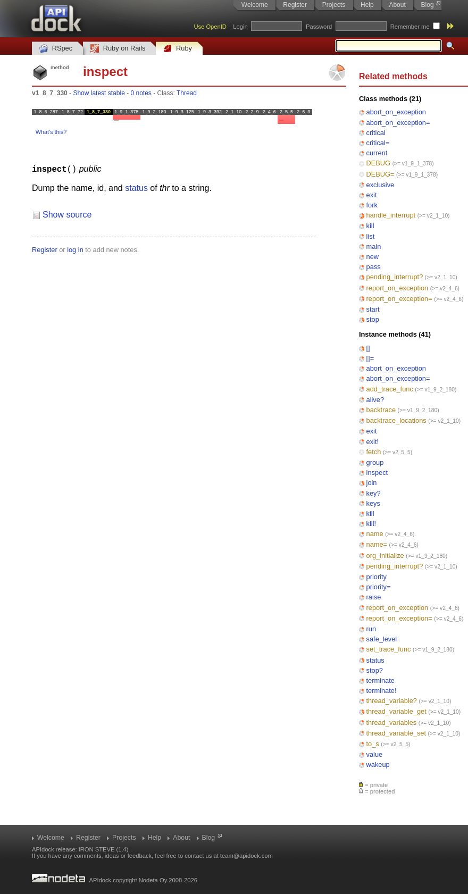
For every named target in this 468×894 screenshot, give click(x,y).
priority (376, 577)
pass (373, 267)
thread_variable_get (396, 711)
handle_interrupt (391, 215)
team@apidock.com (246, 856)
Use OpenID (210, 26)
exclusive (380, 185)
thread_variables (391, 722)
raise (373, 597)
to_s (372, 744)
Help (367, 5)
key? (373, 493)
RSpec (55, 48)
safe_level (381, 639)
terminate (380, 680)
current (377, 153)
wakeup (378, 764)
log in (75, 249)
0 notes (140, 93)
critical (376, 133)
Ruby (177, 48)
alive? (375, 400)
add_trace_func (389, 389)
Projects (333, 5)
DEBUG (378, 163)
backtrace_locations (396, 420)
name (374, 534)
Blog (427, 5)
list (370, 236)
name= (376, 544)
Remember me (410, 26)
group (375, 462)
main (373, 246)
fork (372, 205)
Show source (67, 214)
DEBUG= (380, 174)
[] (368, 348)
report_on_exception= (399, 299)
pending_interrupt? (394, 277)
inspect (377, 473)
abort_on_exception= (398, 123)
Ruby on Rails (117, 48)
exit (371, 195)
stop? (374, 670)
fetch (373, 452)
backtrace (381, 410)
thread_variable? (391, 701)
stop (372, 319)
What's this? (51, 132)
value (374, 754)
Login (240, 26)
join (371, 483)
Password (319, 26)
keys (373, 503)
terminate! (381, 691)
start (373, 309)
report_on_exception (397, 288)
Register (295, 5)
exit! (372, 442)
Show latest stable (98, 93)
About (397, 5)
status (375, 660)
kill (370, 226)
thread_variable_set (396, 733)
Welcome (254, 5)
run (371, 629)
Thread (187, 93)
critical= (378, 143)
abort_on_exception (396, 112)
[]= (370, 358)
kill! (371, 524)
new (372, 257)
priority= (378, 587)
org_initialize (385, 555)
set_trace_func (388, 649)
